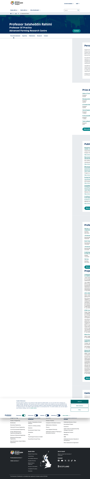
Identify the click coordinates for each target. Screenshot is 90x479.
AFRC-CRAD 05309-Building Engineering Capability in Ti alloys (26, 293)
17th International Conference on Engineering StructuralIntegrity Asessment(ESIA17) (32, 246)
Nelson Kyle (23, 188)
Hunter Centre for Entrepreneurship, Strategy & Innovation (71, 429)
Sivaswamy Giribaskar (39, 150)
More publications (19, 208)
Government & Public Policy (34, 430)
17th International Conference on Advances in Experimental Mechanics (29, 235)
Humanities (30, 432)
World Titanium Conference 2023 (20, 241)
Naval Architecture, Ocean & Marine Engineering (18, 442)
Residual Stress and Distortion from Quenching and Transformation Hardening (30, 177)
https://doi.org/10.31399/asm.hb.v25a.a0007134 (23, 183)
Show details (65, 476)
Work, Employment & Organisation (71, 442)
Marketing (66, 434)
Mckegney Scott (29, 169)
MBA (65, 436)
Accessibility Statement (33, 458)
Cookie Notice (31, 456)
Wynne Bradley (42, 160)
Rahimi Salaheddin (23, 150)
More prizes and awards (19, 129)
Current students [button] (69, 3)
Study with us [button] (14, 10)
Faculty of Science (50, 420)
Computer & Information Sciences (53, 422)
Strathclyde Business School (70, 422)
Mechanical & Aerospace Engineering (15, 438)
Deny (79, 470)
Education (30, 428)
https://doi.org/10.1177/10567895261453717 (22, 164)
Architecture (13, 422)
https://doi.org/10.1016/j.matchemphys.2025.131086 (23, 193)
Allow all (80, 462)
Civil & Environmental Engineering (17, 429)
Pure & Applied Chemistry (51, 429)
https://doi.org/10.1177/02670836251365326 (22, 203)
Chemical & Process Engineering (17, 427)
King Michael (51, 169)
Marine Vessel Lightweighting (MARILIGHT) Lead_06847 (25, 334)
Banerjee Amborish (16, 169)
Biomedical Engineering (15, 425)
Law (29, 434)
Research (39, 35)
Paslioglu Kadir (36, 188)
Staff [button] (78, 3)
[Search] (78, 10)
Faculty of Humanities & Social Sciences (34, 423)
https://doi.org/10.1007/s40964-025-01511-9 (22, 175)
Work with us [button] (24, 10)
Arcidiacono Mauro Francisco (18, 199)
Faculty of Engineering (15, 420)
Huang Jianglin (30, 150)
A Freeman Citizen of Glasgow (17, 104)
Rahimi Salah (36, 160)
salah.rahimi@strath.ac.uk (20, 401)
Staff (16, 13)
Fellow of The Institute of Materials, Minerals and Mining (23, 93)
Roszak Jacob (30, 188)
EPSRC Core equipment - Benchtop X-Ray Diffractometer (25, 310)
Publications (32, 35)
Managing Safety (14, 99)
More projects (18, 378)
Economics (66, 426)
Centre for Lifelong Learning (34, 425)
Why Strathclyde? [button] (35, 10)
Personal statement (15, 35)
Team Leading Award (15, 121)
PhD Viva (14, 259)
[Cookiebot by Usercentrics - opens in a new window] (8, 477)
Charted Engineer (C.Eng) (16, 110)
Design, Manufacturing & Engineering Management (15, 432)
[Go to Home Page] (10, 13)
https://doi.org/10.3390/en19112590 (20, 154)
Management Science (68, 432)
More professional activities (22, 267)
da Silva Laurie (45, 169)
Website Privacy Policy (32, 454)
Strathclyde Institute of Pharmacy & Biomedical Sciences (53, 432)
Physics (48, 427)
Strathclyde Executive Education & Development (71, 439)
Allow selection (79, 466)
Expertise (24, 35)
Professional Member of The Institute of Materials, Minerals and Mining (27, 115)
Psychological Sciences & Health (35, 436)
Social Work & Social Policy (34, 439)
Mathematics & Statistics (51, 425)
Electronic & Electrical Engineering (17, 435)
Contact (76, 31)
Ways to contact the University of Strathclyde (64, 455)
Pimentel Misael (37, 169)
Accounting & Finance (68, 424)
